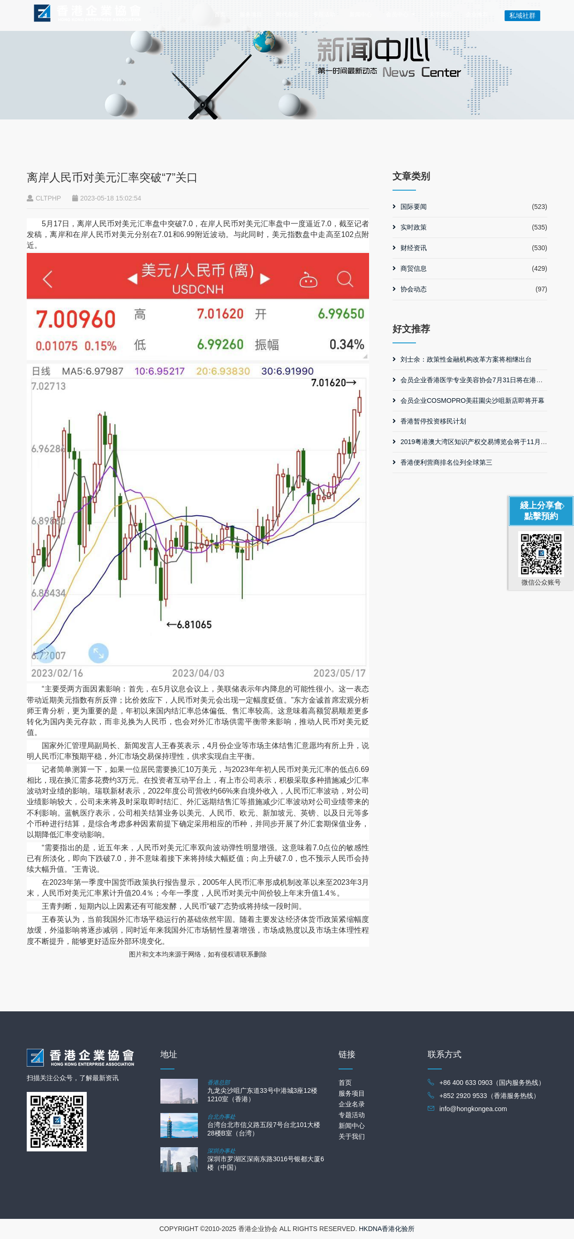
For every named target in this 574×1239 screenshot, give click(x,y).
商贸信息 (410, 268)
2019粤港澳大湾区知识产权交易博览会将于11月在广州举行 (483, 441)
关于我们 (440, 14)
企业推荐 (477, 14)
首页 (220, 14)
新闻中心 (360, 14)
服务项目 (251, 14)
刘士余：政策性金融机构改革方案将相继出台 (462, 359)
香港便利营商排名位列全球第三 (442, 462)
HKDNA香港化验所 (387, 1228)
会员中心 (397, 14)
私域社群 (522, 15)
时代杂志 (287, 14)
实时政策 (410, 227)
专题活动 (324, 14)
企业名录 (352, 1104)
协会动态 (410, 289)
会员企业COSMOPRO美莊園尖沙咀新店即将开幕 (468, 400)
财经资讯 (410, 248)
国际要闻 (410, 206)
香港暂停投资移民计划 (429, 421)
